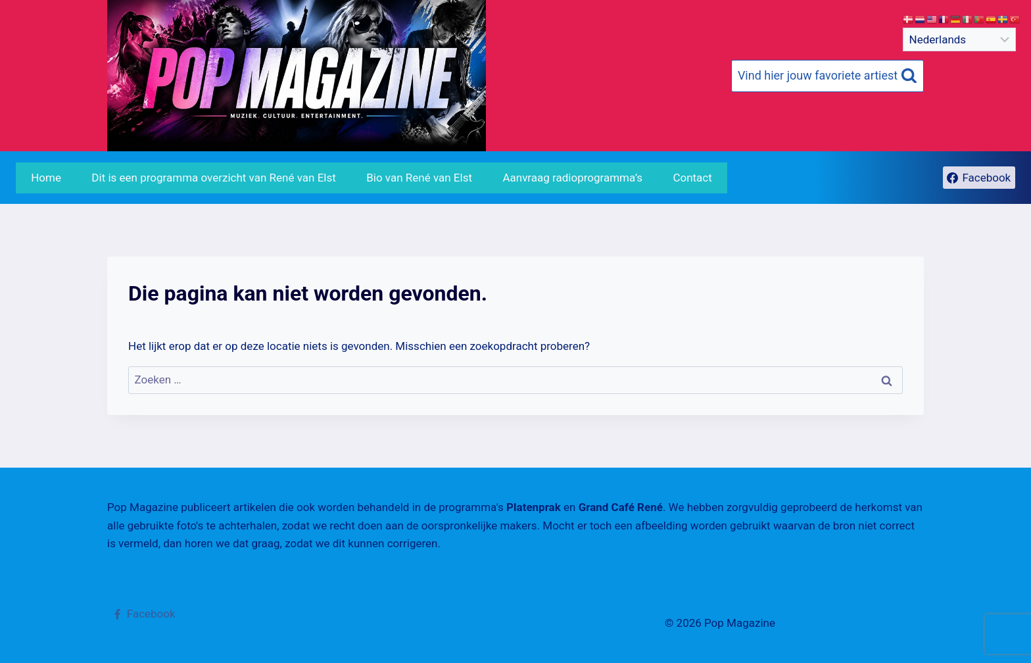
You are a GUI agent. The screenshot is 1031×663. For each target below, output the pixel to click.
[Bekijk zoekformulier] (827, 76)
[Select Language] (959, 39)
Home (46, 177)
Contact (692, 177)
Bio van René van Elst (419, 177)
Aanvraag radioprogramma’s (572, 177)
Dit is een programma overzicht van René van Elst (213, 177)
